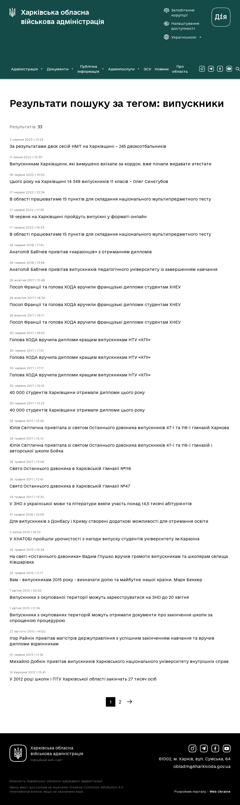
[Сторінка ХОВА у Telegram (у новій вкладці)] (211, 69)
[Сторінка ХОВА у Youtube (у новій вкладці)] (229, 69)
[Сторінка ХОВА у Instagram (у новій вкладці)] (202, 69)
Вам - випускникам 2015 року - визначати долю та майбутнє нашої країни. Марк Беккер (106, 579)
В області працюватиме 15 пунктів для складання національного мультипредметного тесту (110, 199)
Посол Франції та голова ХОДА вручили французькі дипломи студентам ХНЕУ (95, 287)
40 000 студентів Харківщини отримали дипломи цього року (77, 392)
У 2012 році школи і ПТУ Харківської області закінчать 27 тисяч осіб (83, 679)
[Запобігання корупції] (181, 13)
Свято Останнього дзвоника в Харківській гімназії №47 (70, 486)
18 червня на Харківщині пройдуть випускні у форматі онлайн (78, 216)
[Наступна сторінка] (129, 702)
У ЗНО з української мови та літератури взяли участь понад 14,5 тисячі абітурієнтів (101, 503)
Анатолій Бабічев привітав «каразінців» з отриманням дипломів (81, 251)
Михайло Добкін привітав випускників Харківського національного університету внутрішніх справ (119, 661)
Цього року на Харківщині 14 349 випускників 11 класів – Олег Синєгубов (89, 181)
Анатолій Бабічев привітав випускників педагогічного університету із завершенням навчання (113, 269)
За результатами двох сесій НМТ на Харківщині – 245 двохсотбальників (88, 146)
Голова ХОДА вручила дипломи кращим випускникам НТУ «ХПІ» (80, 339)
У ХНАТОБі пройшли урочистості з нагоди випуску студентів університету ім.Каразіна (104, 539)
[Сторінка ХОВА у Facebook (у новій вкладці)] (220, 69)
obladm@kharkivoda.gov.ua (201, 766)
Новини (162, 69)
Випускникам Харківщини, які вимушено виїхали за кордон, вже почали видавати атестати (110, 164)
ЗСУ (147, 69)
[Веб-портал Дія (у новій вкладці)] (220, 16)
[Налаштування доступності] (181, 26)
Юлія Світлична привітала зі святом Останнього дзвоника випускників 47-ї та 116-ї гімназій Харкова (119, 427)
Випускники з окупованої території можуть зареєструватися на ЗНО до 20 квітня (99, 597)
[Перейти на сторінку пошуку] (237, 69)
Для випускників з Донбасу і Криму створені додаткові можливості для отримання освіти (109, 521)
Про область (180, 68)
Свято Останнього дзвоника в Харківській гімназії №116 (70, 468)
